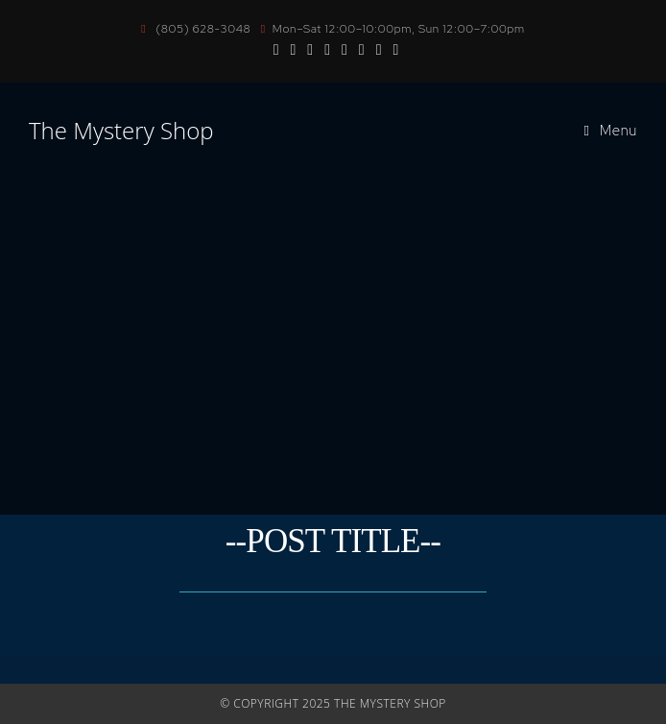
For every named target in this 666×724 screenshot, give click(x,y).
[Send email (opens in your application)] (344, 49)
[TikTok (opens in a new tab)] (361, 49)
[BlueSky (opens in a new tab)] (327, 49)
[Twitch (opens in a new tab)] (379, 49)
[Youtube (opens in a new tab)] (310, 49)
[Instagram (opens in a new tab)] (292, 49)
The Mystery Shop (121, 130)
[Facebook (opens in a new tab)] (276, 49)
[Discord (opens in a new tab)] (393, 49)
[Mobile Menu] (611, 130)
